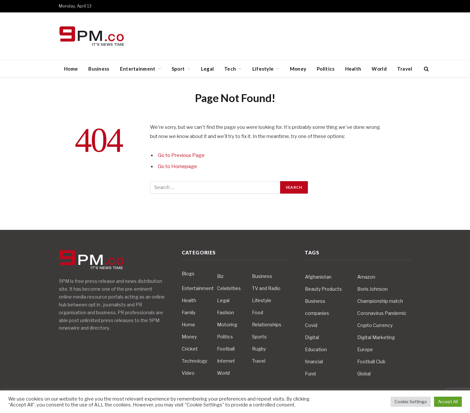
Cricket (190, 349)
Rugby (259, 349)
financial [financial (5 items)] (314, 361)
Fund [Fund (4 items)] (310, 373)
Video (188, 373)
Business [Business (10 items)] (315, 301)
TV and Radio (266, 288)
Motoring (227, 324)
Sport (178, 69)
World (379, 69)
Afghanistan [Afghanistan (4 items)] (318, 277)
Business (98, 69)
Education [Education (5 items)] (316, 349)
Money (298, 69)
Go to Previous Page (181, 155)
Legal (207, 69)
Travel (404, 69)
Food (257, 312)
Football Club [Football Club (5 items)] (371, 361)
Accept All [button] (448, 401)
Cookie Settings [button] (410, 401)
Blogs (188, 273)
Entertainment (138, 69)
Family (188, 312)
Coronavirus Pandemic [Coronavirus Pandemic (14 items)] (382, 313)
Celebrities (229, 288)
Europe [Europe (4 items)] (365, 349)
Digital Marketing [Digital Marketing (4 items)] (376, 337)
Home (71, 69)
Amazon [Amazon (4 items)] (366, 277)
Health (353, 69)
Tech (230, 69)
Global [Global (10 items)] (364, 373)
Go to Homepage (177, 166)
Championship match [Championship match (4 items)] (380, 301)
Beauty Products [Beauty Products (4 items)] (323, 289)
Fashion (225, 312)
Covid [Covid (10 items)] (311, 325)
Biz (220, 276)
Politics (325, 69)
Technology (194, 361)
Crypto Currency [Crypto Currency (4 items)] (375, 325)
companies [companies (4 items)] (317, 313)
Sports (259, 336)
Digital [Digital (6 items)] (312, 337)
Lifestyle (263, 69)
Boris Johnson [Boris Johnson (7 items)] (372, 289)
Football (226, 349)
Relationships (266, 324)
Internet (226, 361)
